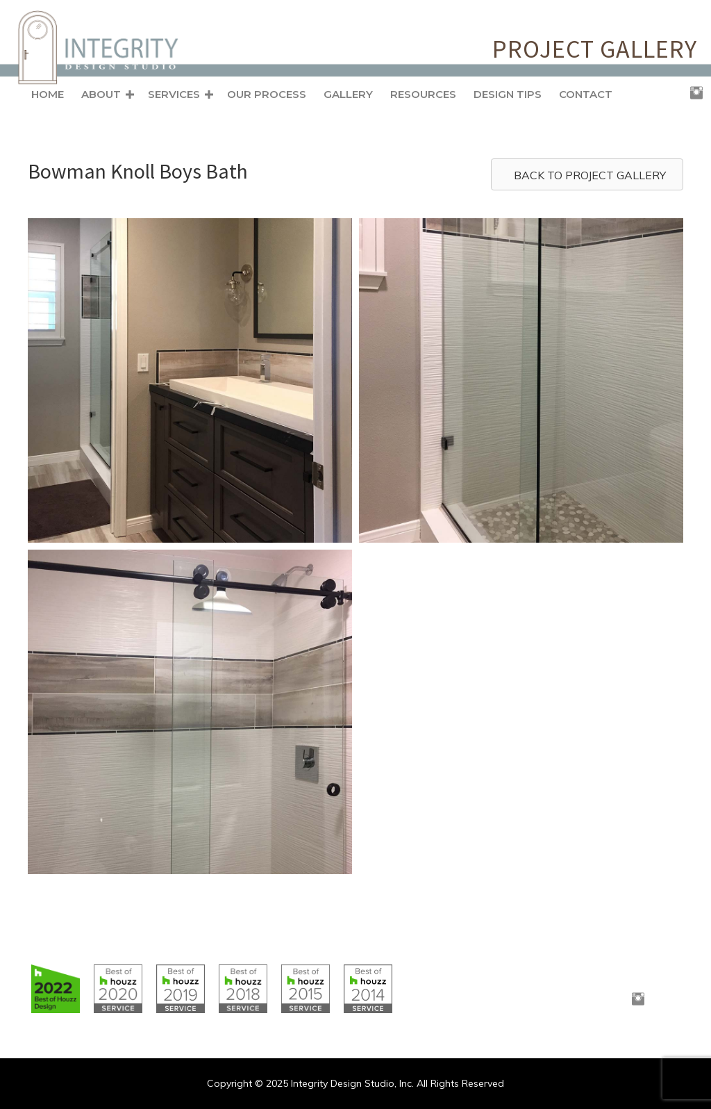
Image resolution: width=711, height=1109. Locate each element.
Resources (423, 94)
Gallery (348, 94)
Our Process (266, 94)
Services (174, 94)
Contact (585, 94)
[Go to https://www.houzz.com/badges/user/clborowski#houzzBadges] (55, 989)
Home (47, 94)
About (101, 94)
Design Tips (508, 94)
